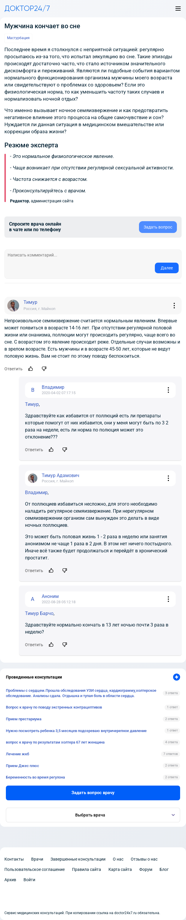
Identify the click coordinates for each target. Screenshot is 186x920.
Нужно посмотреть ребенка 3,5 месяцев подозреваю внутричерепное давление (76, 731)
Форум (145, 869)
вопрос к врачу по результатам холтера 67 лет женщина (55, 742)
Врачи (37, 859)
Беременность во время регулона (35, 777)
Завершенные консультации (78, 859)
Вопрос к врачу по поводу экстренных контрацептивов (54, 707)
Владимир (36, 492)
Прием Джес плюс (22, 766)
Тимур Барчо (39, 613)
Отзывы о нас (144, 859)
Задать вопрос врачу (93, 792)
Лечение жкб (17, 754)
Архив (10, 879)
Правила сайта (86, 869)
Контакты (14, 859)
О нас (118, 859)
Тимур (32, 404)
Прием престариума (23, 719)
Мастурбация (18, 38)
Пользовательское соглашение (34, 869)
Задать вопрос (158, 227)
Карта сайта (120, 869)
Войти (29, 879)
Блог (164, 869)
